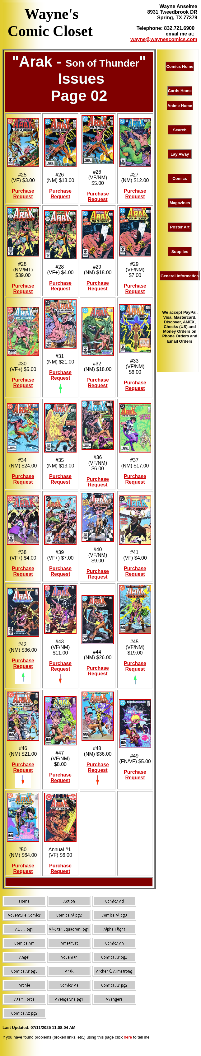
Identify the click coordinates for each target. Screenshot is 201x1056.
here (128, 1037)
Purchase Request (23, 193)
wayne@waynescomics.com (163, 39)
